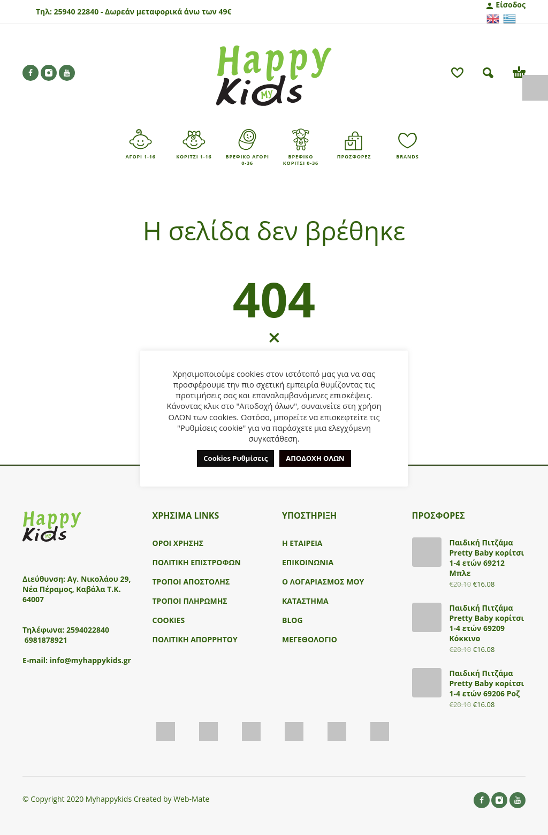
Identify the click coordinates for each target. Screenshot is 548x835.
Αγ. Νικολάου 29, (99, 579)
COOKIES (169, 620)
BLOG (292, 620)
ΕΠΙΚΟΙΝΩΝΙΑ (307, 562)
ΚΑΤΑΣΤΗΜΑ (305, 601)
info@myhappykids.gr (90, 660)
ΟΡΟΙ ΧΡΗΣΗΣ (178, 543)
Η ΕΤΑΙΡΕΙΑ (302, 543)
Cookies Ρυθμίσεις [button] (235, 458)
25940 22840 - (78, 11)
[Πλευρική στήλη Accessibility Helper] (535, 88)
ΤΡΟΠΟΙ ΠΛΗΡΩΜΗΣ (190, 601)
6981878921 (46, 640)
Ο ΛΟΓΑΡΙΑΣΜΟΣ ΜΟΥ (323, 581)
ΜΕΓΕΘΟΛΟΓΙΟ (309, 639)
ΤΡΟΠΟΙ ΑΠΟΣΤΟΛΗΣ (191, 581)
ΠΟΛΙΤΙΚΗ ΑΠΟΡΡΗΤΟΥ (195, 639)
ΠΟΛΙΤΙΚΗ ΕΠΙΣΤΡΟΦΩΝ (197, 562)
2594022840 (87, 630)
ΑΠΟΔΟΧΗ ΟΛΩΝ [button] (315, 458)
